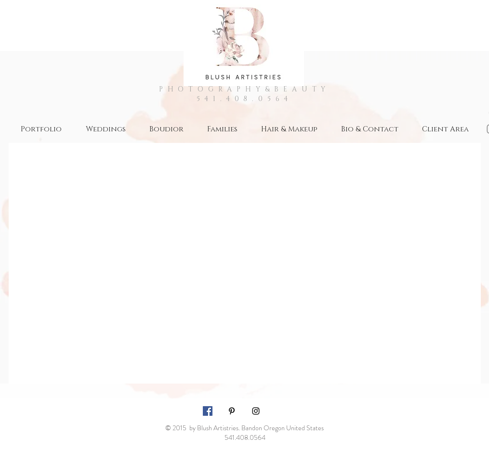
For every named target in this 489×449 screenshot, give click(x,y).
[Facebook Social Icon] (207, 411)
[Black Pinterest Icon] (232, 411)
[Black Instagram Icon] (256, 411)
